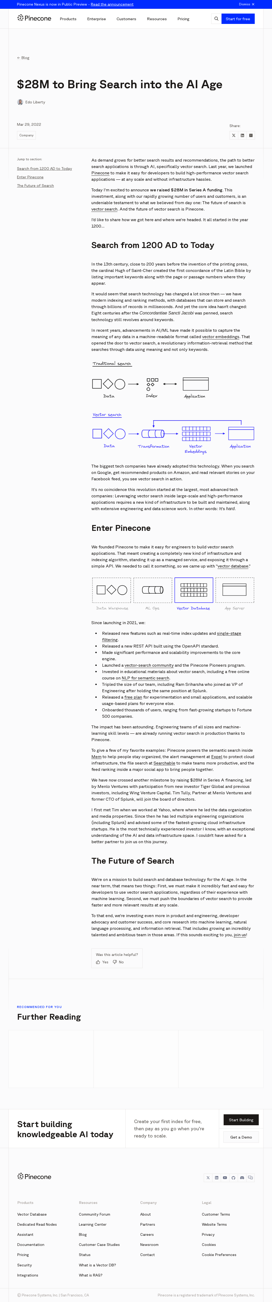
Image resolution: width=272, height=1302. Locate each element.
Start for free (238, 18)
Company (26, 135)
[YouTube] (225, 1178)
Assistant (25, 1234)
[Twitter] (208, 1178)
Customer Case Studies (99, 1244)
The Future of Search (35, 185)
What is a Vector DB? (97, 1265)
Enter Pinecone (30, 177)
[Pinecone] (34, 18)
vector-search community (149, 665)
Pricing (23, 1255)
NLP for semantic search (145, 677)
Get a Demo (241, 1137)
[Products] (68, 18)
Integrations (27, 1275)
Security (24, 1265)
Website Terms (214, 1224)
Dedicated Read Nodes (37, 1224)
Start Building (241, 1120)
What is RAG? (91, 1275)
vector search (104, 209)
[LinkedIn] (216, 1178)
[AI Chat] (216, 19)
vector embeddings (220, 336)
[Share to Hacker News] (250, 135)
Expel (216, 756)
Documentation (30, 1244)
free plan (133, 697)
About (145, 1214)
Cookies (209, 1244)
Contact (147, 1255)
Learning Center (93, 1224)
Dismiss (247, 4)
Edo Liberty (35, 102)
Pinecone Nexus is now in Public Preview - (75, 4)
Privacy (208, 1234)
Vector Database (32, 1214)
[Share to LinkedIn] (242, 135)
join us (240, 934)
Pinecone (100, 172)
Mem (96, 756)
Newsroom (149, 1244)
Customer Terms (216, 1214)
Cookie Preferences (219, 1255)
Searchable (164, 763)
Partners (147, 1224)
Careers (147, 1234)
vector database (233, 566)
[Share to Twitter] (234, 135)
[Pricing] (183, 18)
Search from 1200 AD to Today (44, 168)
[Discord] (242, 1178)
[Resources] (157, 18)
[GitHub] (233, 1178)
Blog (83, 1234)
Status (85, 1255)
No (118, 962)
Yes (102, 962)
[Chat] (250, 1178)
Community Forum (94, 1214)
